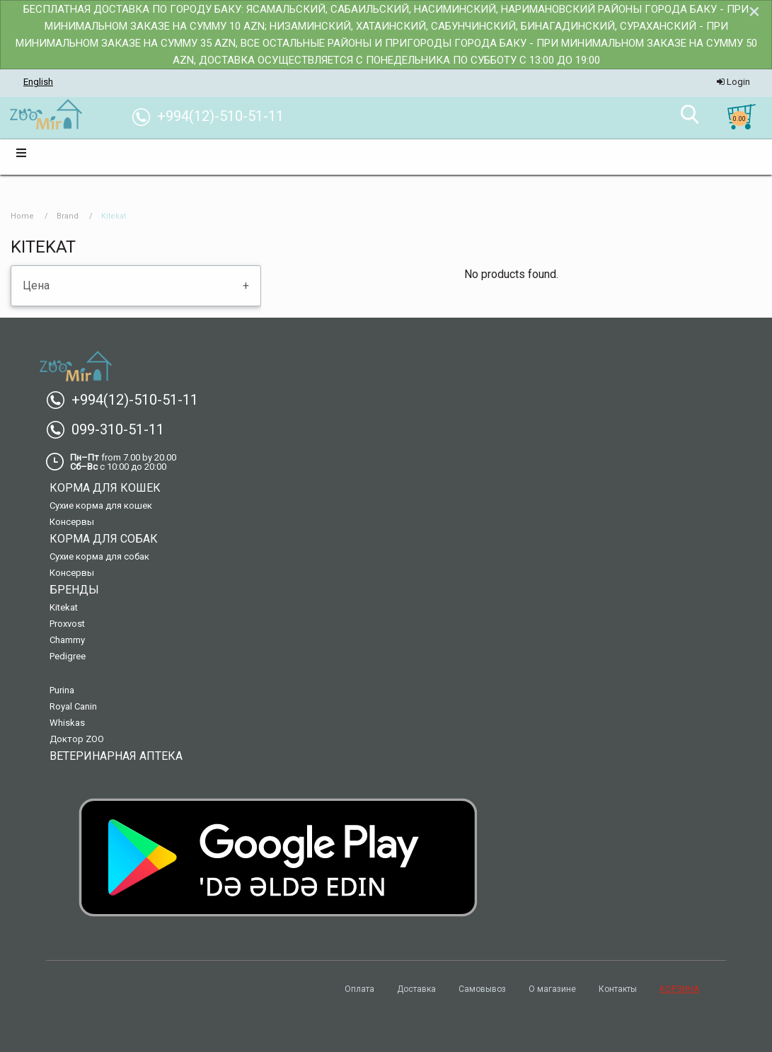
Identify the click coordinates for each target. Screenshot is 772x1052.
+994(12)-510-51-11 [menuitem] (213, 116)
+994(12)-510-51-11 (127, 399)
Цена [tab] (36, 285)
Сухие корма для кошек (101, 505)
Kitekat (64, 607)
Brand (68, 216)
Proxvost (67, 623)
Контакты (618, 989)
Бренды (74, 589)
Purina (62, 690)
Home (22, 216)
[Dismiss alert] (754, 11)
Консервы (72, 521)
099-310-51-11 (110, 429)
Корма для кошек (105, 488)
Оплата (359, 989)
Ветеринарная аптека (116, 756)
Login (733, 81)
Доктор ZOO (77, 739)
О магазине (552, 989)
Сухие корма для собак (99, 556)
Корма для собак (104, 538)
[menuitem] (45, 115)
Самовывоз (482, 989)
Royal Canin (73, 706)
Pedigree (68, 656)
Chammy (67, 640)
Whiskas (67, 722)
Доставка (416, 989)
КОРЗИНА (679, 989)
